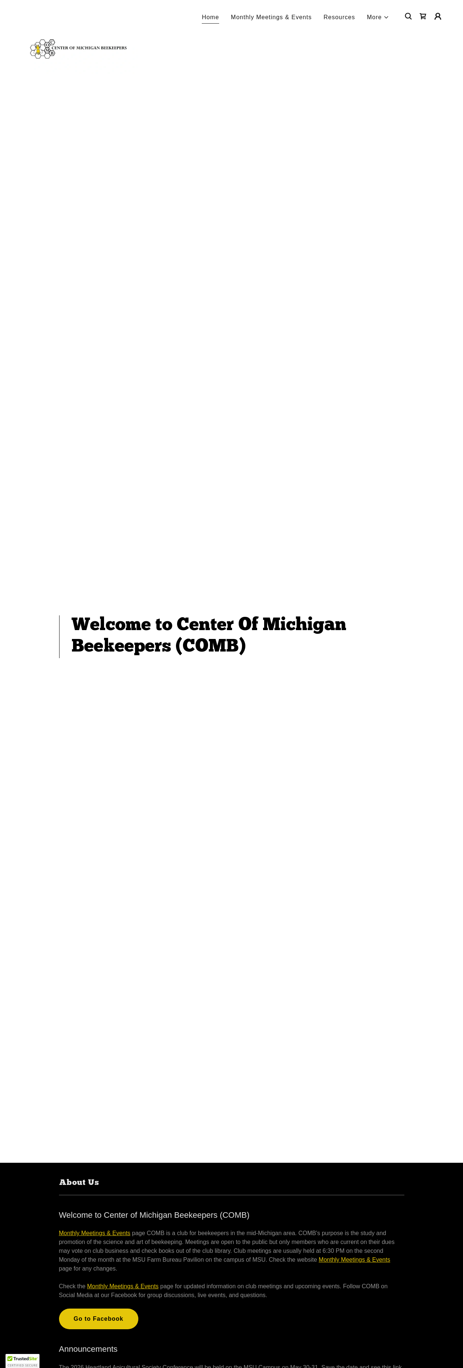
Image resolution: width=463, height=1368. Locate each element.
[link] (78, 15)
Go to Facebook (99, 1319)
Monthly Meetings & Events (95, 1233)
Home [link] (210, 17)
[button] (378, 17)
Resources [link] (339, 17)
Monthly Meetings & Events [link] (271, 17)
